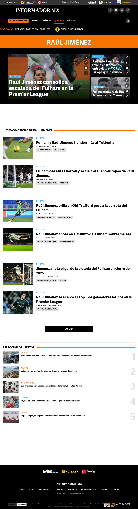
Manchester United (46, 217)
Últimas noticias (18, 21)
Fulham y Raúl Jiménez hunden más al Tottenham (77, 143)
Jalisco (36, 21)
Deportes (25, 398)
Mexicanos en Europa (46, 280)
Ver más (69, 329)
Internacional (28, 383)
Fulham (62, 280)
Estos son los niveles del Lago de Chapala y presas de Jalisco (49, 371)
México (47, 21)
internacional (45, 489)
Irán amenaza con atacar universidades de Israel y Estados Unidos (51, 386)
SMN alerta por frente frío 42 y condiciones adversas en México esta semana (56, 356)
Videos (59, 20)
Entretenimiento (88, 489)
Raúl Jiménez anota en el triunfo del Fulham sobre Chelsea (83, 234)
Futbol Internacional (47, 183)
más (71, 21)
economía (115, 489)
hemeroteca (59, 493)
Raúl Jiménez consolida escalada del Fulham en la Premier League (41, 88)
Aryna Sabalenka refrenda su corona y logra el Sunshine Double (50, 401)
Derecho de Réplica (67, 506)
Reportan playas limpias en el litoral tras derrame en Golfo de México (53, 416)
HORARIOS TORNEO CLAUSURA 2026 (32, 29)
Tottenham (59, 150)
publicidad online (76, 493)
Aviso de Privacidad (54, 506)
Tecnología (72, 489)
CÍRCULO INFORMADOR (72, 29)
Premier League (44, 150)
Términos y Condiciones (82, 506)
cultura (103, 489)
